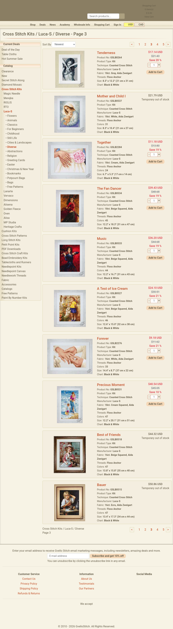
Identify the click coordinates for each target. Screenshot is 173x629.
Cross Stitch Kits (14, 89)
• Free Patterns (17, 186)
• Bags (12, 182)
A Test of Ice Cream (113, 289)
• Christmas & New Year (22, 169)
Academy (65, 24)
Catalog (10, 65)
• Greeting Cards (18, 160)
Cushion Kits (11, 231)
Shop (32, 24)
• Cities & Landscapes (21, 142)
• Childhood (15, 133)
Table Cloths (11, 54)
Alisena (10, 204)
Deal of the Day (13, 49)
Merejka (11, 98)
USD (129, 24)
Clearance (10, 71)
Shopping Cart (102, 24)
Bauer (102, 485)
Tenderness (107, 53)
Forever (104, 339)
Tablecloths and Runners (19, 262)
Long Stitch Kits (13, 240)
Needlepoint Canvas (16, 271)
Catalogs (9, 288)
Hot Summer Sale (14, 58)
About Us (86, 578)
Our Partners (86, 588)
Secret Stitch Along (15, 80)
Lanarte (10, 191)
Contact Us (28, 578)
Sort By (49, 44)
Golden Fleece (14, 209)
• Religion (13, 155)
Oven (9, 213)
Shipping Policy (29, 588)
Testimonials (86, 583)
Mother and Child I (112, 96)
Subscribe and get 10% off (108, 556)
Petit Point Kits (13, 244)
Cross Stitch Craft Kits (17, 253)
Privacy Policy (28, 583)
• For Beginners (17, 129)
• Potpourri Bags (18, 178)
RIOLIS (10, 102)
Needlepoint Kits (14, 266)
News (53, 24)
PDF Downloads (13, 249)
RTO (8, 106)
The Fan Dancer (110, 189)
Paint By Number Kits (17, 297)
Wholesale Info (82, 24)
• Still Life (13, 138)
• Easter (12, 164)
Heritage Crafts (15, 226)
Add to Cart (156, 72)
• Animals (13, 120)
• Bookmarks (15, 173)
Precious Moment (112, 385)
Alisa (9, 217)
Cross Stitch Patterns (16, 235)
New (7, 76)
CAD (139, 24)
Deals (43, 24)
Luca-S (10, 111)
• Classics (14, 124)
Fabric (8, 280)
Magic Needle (14, 93)
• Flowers (13, 115)
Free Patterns (12, 293)
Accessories (11, 284)
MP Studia (12, 222)
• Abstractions (16, 151)
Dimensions (13, 200)
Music (103, 239)
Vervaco (11, 195)
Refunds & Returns (29, 593)
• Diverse (13, 147)
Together (105, 142)
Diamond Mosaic (14, 84)
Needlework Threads (16, 275)
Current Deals (14, 44)
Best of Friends (110, 435)
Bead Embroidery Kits (17, 258)
